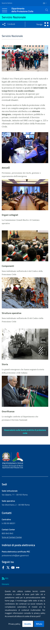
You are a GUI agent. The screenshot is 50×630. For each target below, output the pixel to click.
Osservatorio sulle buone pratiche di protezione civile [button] (25, 431)
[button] (46, 9)
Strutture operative (11, 313)
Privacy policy (14, 623)
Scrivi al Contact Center (12, 537)
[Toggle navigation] (5, 10)
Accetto (27, 623)
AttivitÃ (6, 167)
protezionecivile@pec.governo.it (15, 555)
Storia (5, 364)
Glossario (5, 584)
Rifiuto (39, 623)
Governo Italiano (7, 3)
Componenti (8, 266)
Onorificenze (8, 411)
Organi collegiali (10, 215)
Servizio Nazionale (14, 17)
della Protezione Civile (22, 10)
